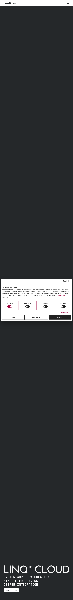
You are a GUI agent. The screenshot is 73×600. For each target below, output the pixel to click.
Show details (64, 312)
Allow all (59, 317)
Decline (13, 317)
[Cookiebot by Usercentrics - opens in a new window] (64, 281)
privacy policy (62, 295)
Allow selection (36, 317)
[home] (10, 3)
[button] (67, 3)
